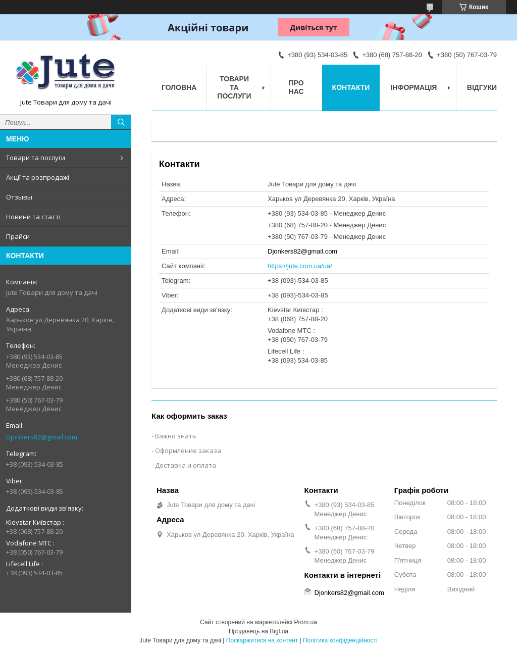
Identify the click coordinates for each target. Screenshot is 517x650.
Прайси (18, 236)
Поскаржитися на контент (262, 640)
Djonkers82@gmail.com (41, 436)
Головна (179, 87)
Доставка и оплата (185, 465)
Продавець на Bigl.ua (258, 631)
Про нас (296, 87)
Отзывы (19, 197)
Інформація (413, 87)
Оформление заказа (188, 450)
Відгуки (482, 87)
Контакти (351, 87)
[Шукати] (121, 122)
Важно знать (175, 435)
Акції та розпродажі (37, 177)
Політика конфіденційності (340, 640)
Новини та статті (33, 216)
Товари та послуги (35, 157)
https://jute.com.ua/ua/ (300, 266)
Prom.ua (305, 622)
